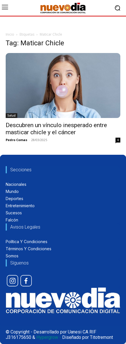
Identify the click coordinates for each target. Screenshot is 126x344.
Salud (11, 115)
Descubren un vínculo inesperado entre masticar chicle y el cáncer (56, 129)
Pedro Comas (16, 140)
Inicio (10, 34)
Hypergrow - (48, 337)
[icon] (12, 281)
